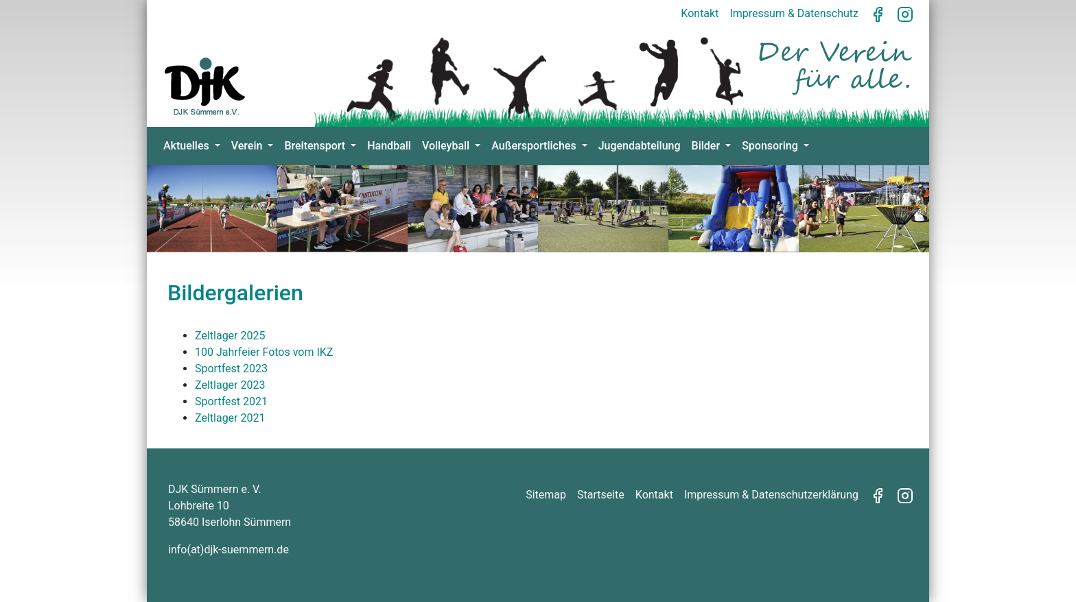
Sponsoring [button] (771, 145)
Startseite (600, 494)
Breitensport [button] (316, 145)
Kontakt (699, 13)
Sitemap (546, 494)
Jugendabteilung (639, 145)
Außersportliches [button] (534, 145)
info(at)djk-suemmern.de (228, 549)
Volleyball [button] (447, 145)
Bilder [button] (707, 145)
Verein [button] (248, 145)
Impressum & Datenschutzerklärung (771, 494)
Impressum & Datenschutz (793, 13)
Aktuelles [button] (187, 145)
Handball (389, 145)
